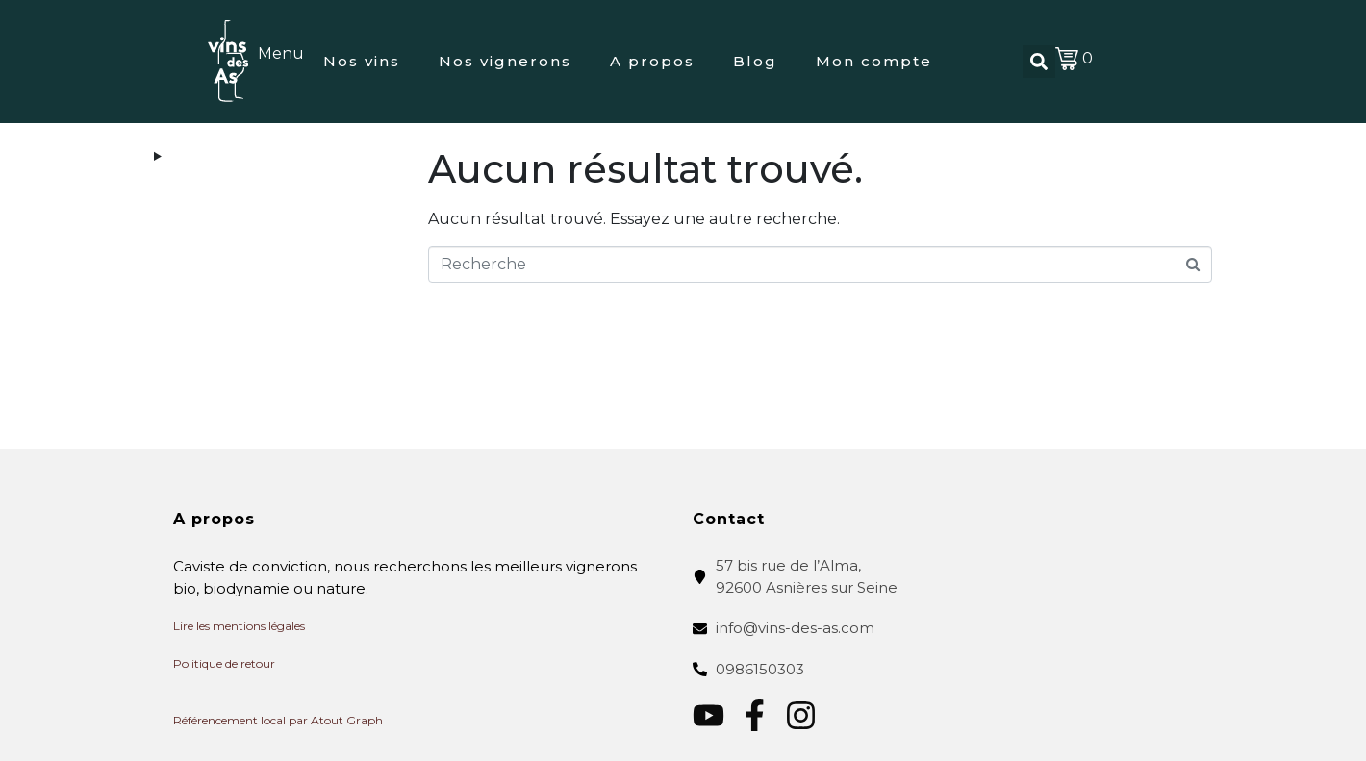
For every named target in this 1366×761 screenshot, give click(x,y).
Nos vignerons (505, 61)
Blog (755, 61)
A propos (652, 61)
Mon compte (874, 61)
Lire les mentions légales (239, 626)
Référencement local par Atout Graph (278, 720)
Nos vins (361, 61)
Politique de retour (224, 663)
